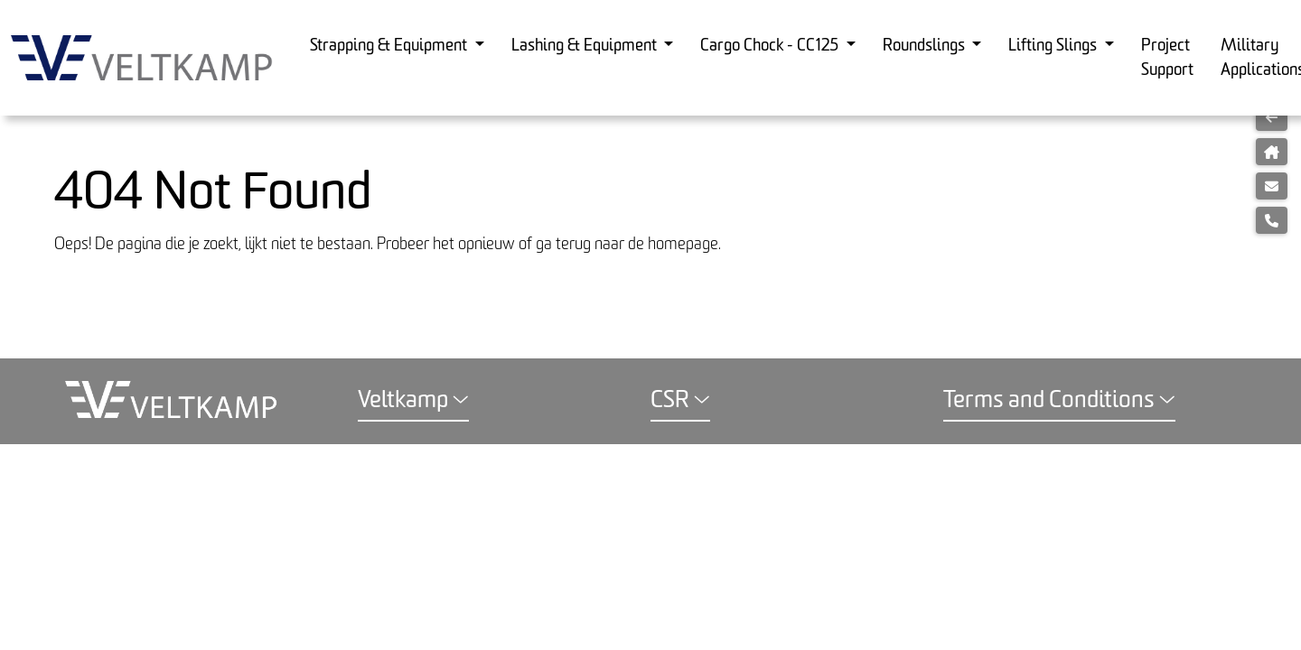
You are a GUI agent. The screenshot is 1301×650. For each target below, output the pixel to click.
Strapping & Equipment (390, 45)
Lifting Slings (1054, 45)
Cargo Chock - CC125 (771, 45)
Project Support (1167, 57)
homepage (683, 244)
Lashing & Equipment (585, 45)
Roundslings (926, 45)
